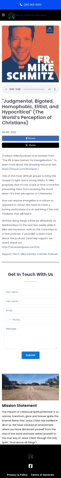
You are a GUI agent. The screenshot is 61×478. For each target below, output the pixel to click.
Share (31, 138)
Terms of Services (42, 475)
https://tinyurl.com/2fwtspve (19, 169)
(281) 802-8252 (30, 4)
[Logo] (26, 15)
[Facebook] (31, 466)
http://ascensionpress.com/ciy (21, 247)
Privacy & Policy (17, 475)
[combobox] (8, 320)
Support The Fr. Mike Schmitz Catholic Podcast (30, 254)
